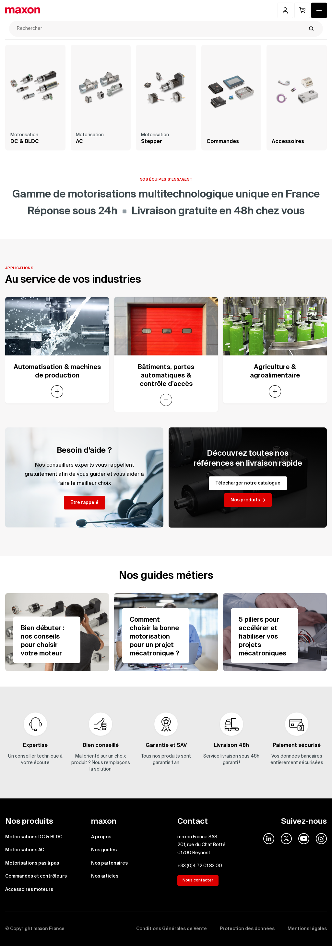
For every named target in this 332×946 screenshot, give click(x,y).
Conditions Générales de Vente (171, 929)
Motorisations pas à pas (32, 863)
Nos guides (104, 850)
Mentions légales (307, 929)
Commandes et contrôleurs (36, 876)
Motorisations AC (24, 850)
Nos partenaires (109, 863)
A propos (101, 837)
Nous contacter (198, 880)
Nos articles (104, 876)
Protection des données (247, 929)
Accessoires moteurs (29, 889)
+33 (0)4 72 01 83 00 (199, 866)
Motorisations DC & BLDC (33, 837)
